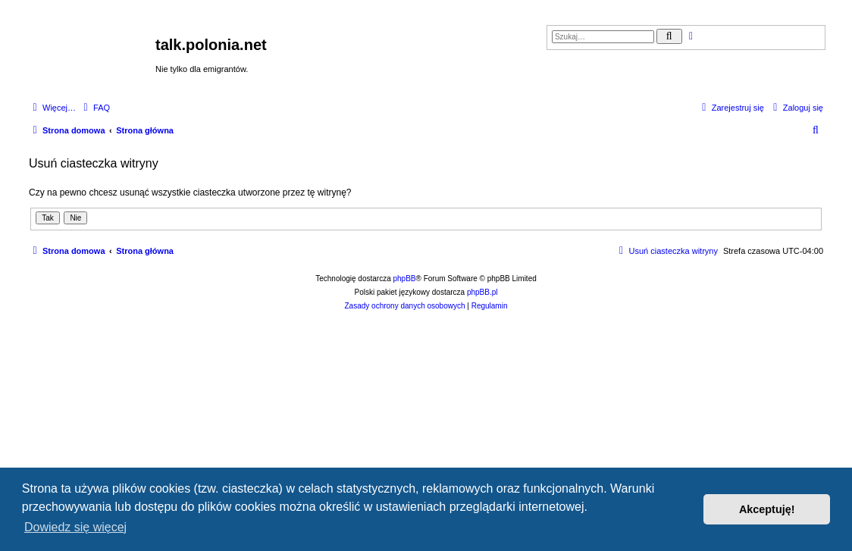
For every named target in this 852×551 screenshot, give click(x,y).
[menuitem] (95, 108)
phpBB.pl (482, 292)
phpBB (404, 278)
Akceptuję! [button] (767, 509)
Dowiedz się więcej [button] (75, 527)
